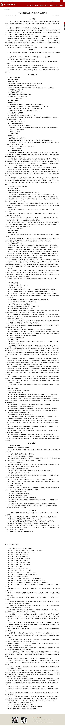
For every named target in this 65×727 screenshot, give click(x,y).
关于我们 (31, 5)
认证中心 (46, 5)
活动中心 (41, 5)
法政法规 (13, 9)
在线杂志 (51, 5)
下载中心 (56, 5)
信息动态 (36, 5)
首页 (27, 5)
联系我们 (39, 717)
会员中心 (61, 5)
